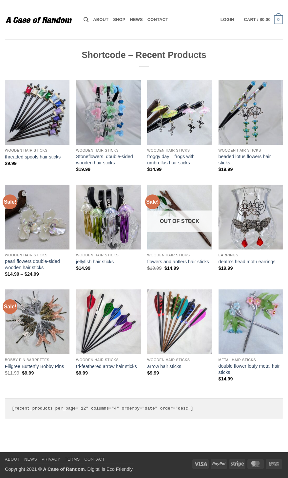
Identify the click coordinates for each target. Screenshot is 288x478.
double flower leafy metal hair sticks (249, 369)
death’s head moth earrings (247, 261)
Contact (157, 19)
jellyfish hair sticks (95, 261)
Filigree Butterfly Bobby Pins (34, 366)
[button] (227, 19)
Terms (72, 459)
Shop (119, 19)
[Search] (86, 19)
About (100, 19)
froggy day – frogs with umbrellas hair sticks (171, 159)
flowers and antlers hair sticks (178, 261)
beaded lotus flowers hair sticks (245, 159)
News (136, 19)
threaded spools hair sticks (33, 156)
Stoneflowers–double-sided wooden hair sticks (104, 159)
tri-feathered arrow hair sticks (106, 366)
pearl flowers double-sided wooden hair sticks (32, 264)
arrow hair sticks (164, 366)
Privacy (51, 459)
